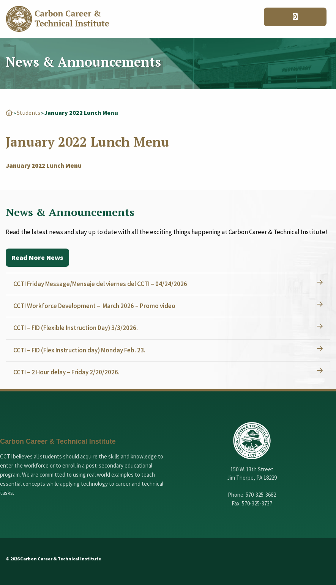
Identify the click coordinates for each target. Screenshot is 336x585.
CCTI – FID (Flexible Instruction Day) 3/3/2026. (75, 328)
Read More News (37, 257)
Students (28, 112)
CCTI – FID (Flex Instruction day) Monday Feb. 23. (79, 350)
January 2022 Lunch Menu (44, 165)
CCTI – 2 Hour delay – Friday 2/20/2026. (66, 372)
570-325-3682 (261, 494)
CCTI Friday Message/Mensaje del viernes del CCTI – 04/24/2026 (100, 284)
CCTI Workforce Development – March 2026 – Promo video (94, 306)
